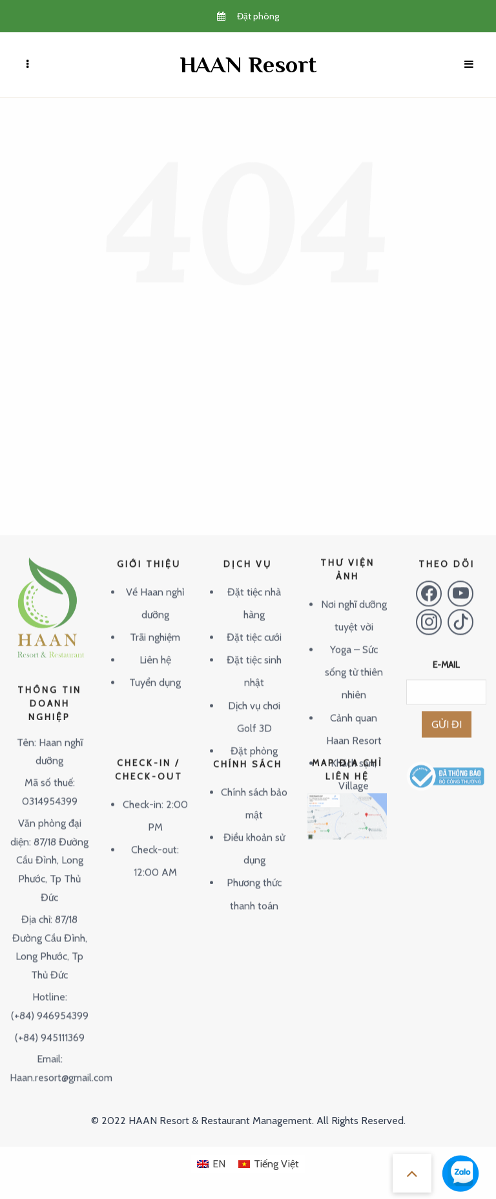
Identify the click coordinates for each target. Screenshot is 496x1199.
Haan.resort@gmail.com (61, 1064)
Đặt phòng (254, 738)
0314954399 (50, 788)
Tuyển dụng (155, 669)
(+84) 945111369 (50, 1024)
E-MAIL (446, 651)
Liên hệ (155, 646)
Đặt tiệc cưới (254, 624)
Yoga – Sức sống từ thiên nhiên (354, 659)
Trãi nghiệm (155, 624)
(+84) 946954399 (49, 1002)
